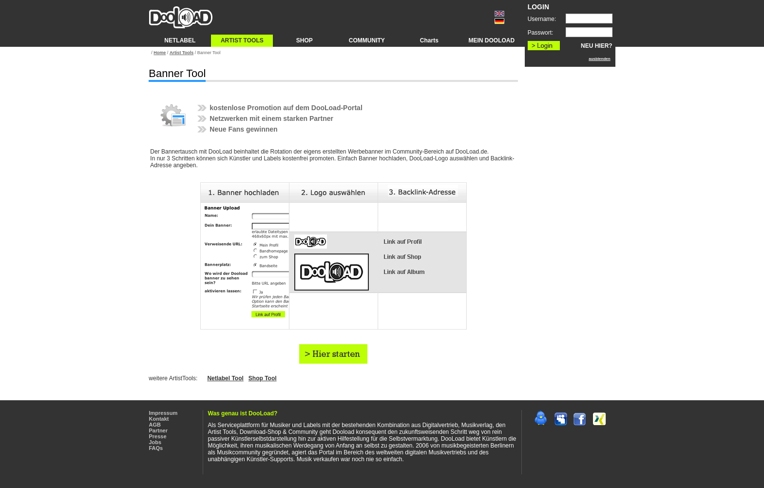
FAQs (156, 448)
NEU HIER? (596, 45)
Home (159, 52)
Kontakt (159, 419)
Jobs (155, 442)
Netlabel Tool (225, 378)
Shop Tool (262, 378)
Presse (158, 436)
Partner (158, 430)
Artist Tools (181, 52)
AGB (155, 425)
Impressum (163, 413)
